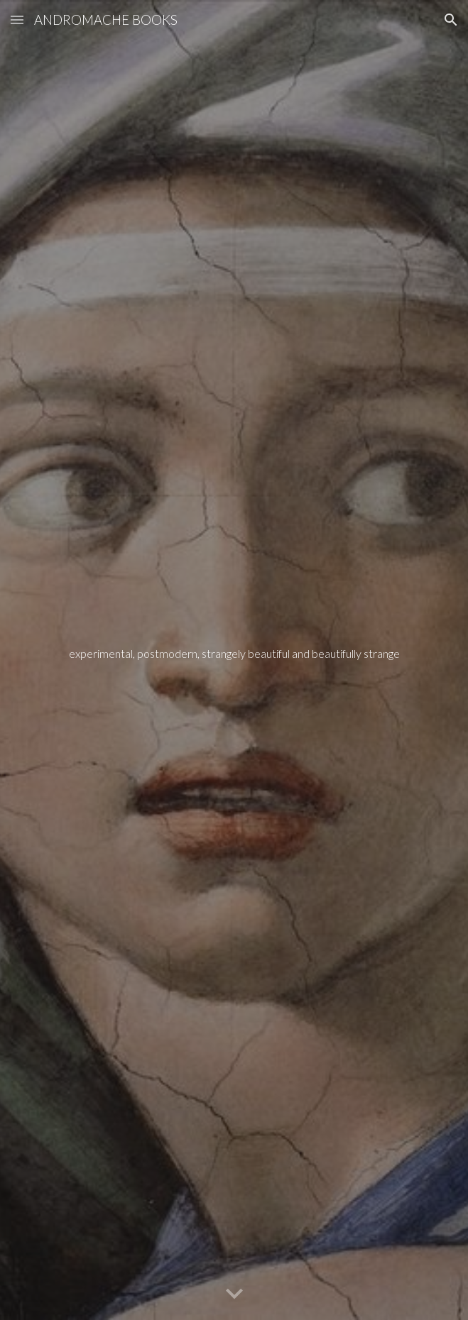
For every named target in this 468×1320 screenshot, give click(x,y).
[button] (17, 19)
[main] (234, 660)
